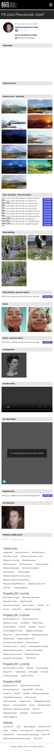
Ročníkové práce (38, 552)
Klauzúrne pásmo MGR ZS (30, 686)
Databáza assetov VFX (36, 584)
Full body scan (30, 697)
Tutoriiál (40, 605)
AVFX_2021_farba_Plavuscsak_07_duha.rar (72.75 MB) (20, 214)
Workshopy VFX (27, 731)
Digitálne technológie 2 (34, 631)
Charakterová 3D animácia (13, 643)
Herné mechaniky (9, 701)
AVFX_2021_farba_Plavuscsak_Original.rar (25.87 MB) (20, 225)
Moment (22, 627)
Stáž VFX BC (31, 658)
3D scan (6, 609)
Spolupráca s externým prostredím (16, 709)
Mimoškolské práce (32, 654)
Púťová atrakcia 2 (32, 643)
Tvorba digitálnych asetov (13, 631)
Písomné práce (9, 572)
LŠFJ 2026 (7, 588)
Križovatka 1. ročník (10, 556)
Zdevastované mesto (11, 605)
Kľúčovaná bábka (22, 635)
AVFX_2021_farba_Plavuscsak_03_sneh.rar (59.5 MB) (20, 204)
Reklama (6, 705)
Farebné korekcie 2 (10, 646)
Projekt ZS (7, 693)
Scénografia (33, 672)
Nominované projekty (30, 568)
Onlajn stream (8, 735)
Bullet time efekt (26, 601)
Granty (5, 731)
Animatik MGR (27, 689)
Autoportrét (7, 552)
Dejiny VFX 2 (7, 672)
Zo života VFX (8, 727)
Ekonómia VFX (36, 713)
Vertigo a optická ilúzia (25, 639)
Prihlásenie (27, 750)
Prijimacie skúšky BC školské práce (16, 580)
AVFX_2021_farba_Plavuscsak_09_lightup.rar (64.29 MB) (19, 220)
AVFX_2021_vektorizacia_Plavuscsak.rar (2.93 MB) (20, 342)
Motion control (25, 701)
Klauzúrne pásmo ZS (11, 619)
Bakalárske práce (29, 560)
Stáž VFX (36, 709)
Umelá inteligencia (21, 588)
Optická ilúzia (21, 672)
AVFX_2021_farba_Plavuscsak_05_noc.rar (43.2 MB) (19, 209)
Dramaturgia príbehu (40, 635)
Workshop (24, 713)
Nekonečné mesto (10, 601)
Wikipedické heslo (10, 713)
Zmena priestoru (9, 627)
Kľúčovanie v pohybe (11, 597)
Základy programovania (12, 654)
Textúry (23, 646)
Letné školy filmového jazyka (28, 735)
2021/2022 (23, 30)
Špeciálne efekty (44, 705)
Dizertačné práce (25, 564)
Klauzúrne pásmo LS (30, 619)
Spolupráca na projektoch (13, 658)
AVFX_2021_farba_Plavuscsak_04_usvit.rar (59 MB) (19, 207)
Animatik (29, 668)
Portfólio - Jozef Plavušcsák (12, 539)
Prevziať (47, 199)
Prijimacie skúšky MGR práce (14, 584)
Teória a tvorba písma (34, 650)
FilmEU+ (14, 731)
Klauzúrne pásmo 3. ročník (13, 668)
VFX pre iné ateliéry (10, 676)
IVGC (18, 727)
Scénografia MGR (19, 705)
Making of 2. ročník (10, 623)
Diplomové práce (9, 564)
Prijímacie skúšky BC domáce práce (17, 576)
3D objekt (32, 627)
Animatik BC (24, 623)
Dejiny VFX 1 (17, 609)
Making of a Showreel (40, 693)
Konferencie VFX (44, 727)
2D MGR (17, 693)
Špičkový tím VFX (42, 731)
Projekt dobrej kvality (11, 568)
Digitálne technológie (33, 609)
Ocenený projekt (41, 564)
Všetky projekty (23, 572)
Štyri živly (39, 689)
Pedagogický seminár (42, 701)
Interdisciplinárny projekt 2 (13, 650)
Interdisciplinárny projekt (38, 646)
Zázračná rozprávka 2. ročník (32, 556)
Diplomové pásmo (10, 686)
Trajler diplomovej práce (12, 697)
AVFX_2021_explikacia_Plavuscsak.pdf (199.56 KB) (20, 496)
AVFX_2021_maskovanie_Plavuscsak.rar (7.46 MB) (20, 296)
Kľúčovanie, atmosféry (31, 597)
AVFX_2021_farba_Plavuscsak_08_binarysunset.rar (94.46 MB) (21, 217)
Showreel (44, 672)
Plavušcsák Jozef (26, 23)
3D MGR (26, 693)
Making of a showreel (11, 560)
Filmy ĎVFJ (38, 738)
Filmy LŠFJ (46, 735)
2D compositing (42, 668)
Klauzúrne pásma (22, 552)
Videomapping (29, 727)
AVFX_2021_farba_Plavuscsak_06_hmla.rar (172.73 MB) (21, 212)
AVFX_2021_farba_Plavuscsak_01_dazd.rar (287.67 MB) (21, 199)
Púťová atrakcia (28, 605)
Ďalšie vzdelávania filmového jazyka (17, 738)
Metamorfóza (38, 623)
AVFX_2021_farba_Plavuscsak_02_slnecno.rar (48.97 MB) (19, 202)
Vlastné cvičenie (27, 676)
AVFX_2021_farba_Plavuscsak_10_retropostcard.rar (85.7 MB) (20, 222)
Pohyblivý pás (8, 639)
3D (48, 605)
